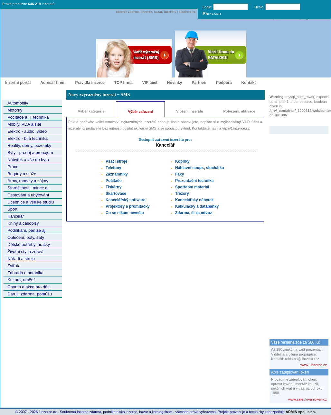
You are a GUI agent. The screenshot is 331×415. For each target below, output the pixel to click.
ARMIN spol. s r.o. (301, 412)
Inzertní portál (18, 82)
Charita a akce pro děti (28, 286)
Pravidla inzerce (89, 82)
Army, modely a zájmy (27, 180)
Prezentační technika (194, 180)
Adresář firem (52, 82)
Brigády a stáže (21, 173)
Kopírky (182, 161)
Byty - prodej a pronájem (30, 152)
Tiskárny (113, 187)
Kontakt (248, 82)
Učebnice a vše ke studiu (30, 202)
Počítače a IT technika (28, 117)
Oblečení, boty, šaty (25, 237)
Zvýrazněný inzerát (294, 122)
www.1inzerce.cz (313, 365)
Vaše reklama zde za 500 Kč (295, 342)
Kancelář (15, 216)
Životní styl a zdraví (25, 251)
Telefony (113, 168)
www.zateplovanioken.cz (307, 399)
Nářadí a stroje (21, 258)
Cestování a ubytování (28, 195)
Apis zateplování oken (290, 372)
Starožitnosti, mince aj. (28, 187)
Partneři (199, 82)
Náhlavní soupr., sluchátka (199, 168)
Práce (12, 166)
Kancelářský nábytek (194, 200)
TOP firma (123, 82)
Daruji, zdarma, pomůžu (29, 294)
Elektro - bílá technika (27, 138)
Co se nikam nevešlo (125, 213)
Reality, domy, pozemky (29, 145)
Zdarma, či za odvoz (193, 213)
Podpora (224, 82)
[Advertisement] (295, 230)
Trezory (182, 193)
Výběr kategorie (91, 111)
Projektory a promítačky (128, 206)
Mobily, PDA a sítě (24, 124)
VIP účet (149, 82)
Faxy (179, 174)
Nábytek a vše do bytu (28, 159)
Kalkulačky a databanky (197, 206)
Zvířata (13, 265)
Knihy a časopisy (23, 223)
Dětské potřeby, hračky (28, 244)
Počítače (113, 180)
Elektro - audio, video (27, 131)
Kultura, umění (21, 279)
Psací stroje (116, 161)
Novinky (174, 82)
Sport (12, 209)
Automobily (17, 103)
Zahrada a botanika (25, 272)
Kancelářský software (125, 200)
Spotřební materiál (192, 187)
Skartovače (116, 193)
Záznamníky (117, 174)
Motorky (14, 110)
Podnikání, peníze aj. (26, 230)
